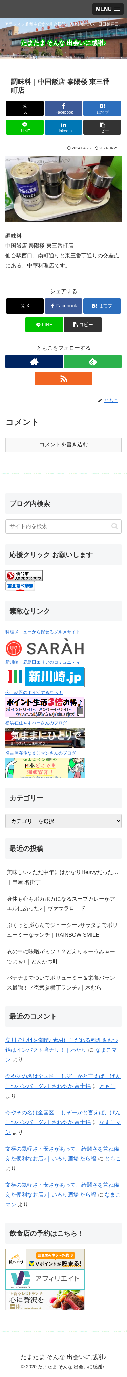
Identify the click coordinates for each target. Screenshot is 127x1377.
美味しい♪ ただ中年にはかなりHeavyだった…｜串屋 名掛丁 (63, 877)
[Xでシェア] (25, 108)
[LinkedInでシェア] (63, 127)
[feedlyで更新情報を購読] (93, 361)
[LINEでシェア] (25, 127)
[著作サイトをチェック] (34, 361)
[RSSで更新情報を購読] (63, 378)
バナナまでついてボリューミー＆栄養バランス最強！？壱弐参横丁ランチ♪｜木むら (61, 983)
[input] (63, 526)
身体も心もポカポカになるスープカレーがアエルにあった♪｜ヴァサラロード (61, 904)
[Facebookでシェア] (63, 108)
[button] (102, 127)
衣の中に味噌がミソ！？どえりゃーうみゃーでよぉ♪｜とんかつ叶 (61, 956)
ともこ (107, 1086)
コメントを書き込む (63, 444)
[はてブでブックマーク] (102, 108)
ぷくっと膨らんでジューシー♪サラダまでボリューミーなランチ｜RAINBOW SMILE (62, 930)
